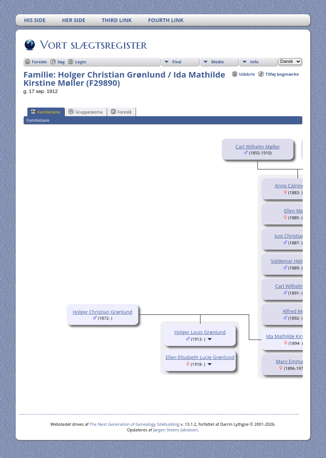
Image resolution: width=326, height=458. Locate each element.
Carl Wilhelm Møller (257, 146)
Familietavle (45, 112)
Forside (39, 61)
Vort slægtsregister (93, 44)
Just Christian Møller (297, 235)
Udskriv (247, 74)
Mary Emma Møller (297, 361)
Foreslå (121, 112)
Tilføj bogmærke (282, 74)
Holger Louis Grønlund (200, 332)
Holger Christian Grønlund (102, 311)
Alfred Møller (297, 311)
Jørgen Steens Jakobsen (175, 430)
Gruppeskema (85, 112)
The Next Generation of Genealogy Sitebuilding (134, 424)
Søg (60, 61)
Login (80, 61)
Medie (217, 61)
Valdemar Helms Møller (297, 260)
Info (254, 61)
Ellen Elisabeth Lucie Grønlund (200, 357)
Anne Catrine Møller (297, 185)
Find (176, 61)
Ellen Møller (297, 210)
